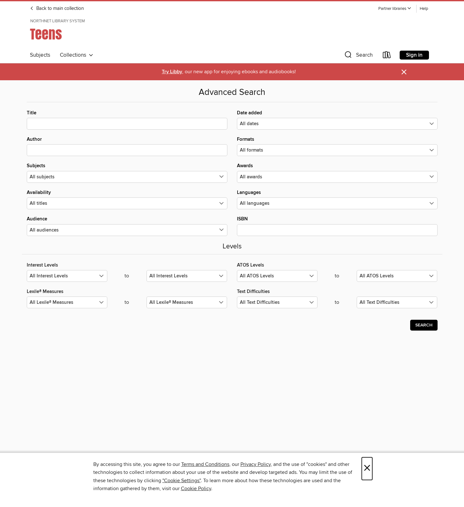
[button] (394, 8)
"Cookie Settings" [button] (181, 480)
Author (127, 146)
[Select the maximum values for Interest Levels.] (186, 276)
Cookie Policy (196, 488)
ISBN (337, 226)
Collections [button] (76, 55)
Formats (337, 146)
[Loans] (386, 56)
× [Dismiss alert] (404, 72)
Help (424, 8)
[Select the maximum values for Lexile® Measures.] (186, 302)
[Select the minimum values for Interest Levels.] (67, 276)
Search (423, 325)
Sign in (414, 55)
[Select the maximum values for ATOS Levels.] (397, 276)
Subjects (40, 55)
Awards (337, 172)
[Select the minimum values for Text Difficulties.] (277, 302)
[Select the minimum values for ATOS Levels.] (277, 276)
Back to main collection (57, 8)
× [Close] (367, 469)
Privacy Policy (255, 464)
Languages (337, 199)
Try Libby (172, 71)
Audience (127, 226)
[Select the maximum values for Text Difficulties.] (397, 302)
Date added (337, 120)
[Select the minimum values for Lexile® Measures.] (67, 302)
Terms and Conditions (205, 464)
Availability (127, 199)
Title (127, 120)
